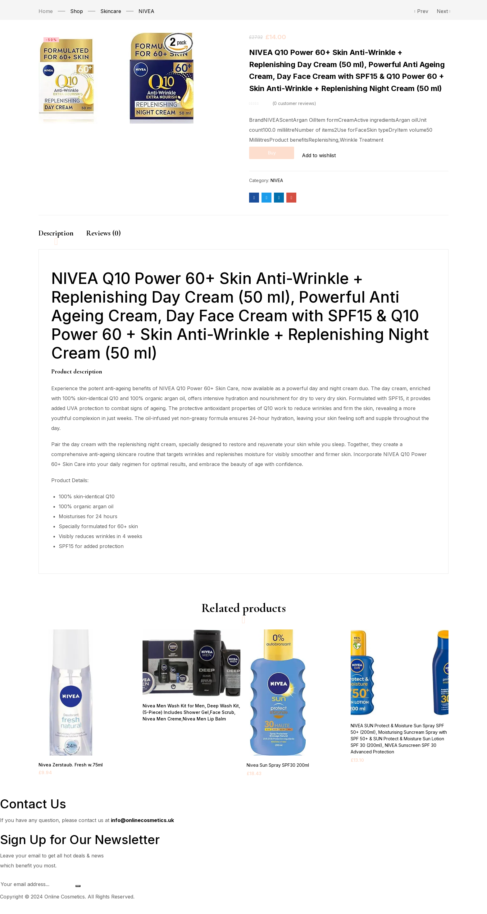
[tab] (62, 236)
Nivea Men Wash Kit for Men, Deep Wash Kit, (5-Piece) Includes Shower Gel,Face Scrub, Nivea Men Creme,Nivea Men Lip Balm (188, 719)
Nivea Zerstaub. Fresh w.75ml (68, 771)
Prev (421, 11)
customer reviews (294, 103)
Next (442, 11)
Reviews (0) (103, 230)
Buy (280, 154)
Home (46, 11)
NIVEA (146, 11)
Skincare (110, 11)
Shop (76, 11)
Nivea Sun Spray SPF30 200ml (278, 771)
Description (56, 230)
